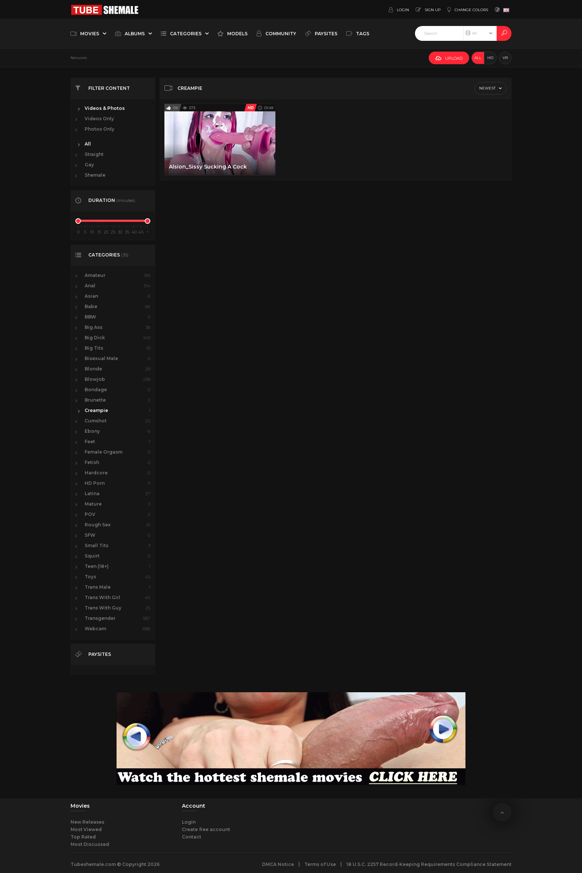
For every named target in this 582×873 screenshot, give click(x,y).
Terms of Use (320, 864)
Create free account (206, 829)
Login (189, 822)
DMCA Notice (278, 864)
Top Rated (83, 837)
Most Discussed (90, 844)
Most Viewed (86, 829)
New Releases (87, 822)
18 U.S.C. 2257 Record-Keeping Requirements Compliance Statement (428, 864)
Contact (191, 837)
